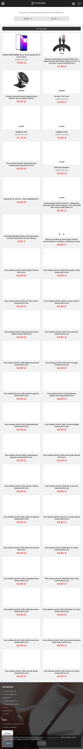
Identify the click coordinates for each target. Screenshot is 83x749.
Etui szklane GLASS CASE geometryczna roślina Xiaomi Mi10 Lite (21, 333)
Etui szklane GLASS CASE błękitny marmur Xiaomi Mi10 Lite (21, 364)
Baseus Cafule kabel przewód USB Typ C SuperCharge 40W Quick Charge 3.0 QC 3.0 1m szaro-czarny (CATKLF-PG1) (62, 61)
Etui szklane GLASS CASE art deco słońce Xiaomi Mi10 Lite (61, 302)
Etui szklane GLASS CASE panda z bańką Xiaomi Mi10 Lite (21, 487)
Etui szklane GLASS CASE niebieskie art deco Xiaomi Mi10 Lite (61, 610)
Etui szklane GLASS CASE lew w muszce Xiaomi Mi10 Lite (61, 487)
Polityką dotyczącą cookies (52, 737)
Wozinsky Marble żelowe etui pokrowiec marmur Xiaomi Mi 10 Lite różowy (21, 237)
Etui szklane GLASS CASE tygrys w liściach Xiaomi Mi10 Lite (21, 518)
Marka (27, 19)
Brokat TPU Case (61, 96)
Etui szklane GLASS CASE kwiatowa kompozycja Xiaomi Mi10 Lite (21, 164)
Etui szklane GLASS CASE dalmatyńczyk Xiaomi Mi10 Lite (21, 425)
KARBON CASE (21, 132)
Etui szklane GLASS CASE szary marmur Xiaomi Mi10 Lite (61, 333)
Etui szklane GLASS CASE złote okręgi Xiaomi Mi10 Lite (62, 364)
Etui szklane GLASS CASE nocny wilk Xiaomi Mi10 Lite (61, 456)
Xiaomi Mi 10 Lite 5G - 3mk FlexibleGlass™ (21, 199)
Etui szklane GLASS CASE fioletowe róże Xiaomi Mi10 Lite (62, 580)
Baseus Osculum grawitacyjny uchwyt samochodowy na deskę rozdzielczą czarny (61, 240)
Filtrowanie (41, 29)
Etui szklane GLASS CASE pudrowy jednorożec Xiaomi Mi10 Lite (61, 395)
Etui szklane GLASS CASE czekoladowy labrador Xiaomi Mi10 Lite (21, 456)
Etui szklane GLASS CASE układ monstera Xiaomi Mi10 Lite (21, 641)
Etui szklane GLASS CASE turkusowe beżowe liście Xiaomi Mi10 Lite (61, 641)
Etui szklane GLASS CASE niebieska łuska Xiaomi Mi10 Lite (21, 610)
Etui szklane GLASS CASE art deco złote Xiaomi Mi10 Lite (21, 302)
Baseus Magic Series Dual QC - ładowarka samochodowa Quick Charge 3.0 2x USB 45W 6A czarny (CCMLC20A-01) (62, 205)
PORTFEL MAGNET (61, 168)
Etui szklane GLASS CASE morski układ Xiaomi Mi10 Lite (21, 672)
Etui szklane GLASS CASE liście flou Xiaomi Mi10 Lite (21, 549)
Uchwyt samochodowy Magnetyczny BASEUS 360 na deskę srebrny (21, 97)
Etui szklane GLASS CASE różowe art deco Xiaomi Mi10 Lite (61, 672)
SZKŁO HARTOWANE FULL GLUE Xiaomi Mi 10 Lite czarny (21, 56)
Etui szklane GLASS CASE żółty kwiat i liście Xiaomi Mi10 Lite (61, 271)
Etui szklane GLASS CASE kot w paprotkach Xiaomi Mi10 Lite (61, 518)
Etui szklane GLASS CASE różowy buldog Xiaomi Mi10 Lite (62, 425)
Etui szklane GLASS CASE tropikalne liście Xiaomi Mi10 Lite (21, 580)
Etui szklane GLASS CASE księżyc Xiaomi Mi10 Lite (21, 271)
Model (54, 19)
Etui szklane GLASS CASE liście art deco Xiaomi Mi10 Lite (61, 549)
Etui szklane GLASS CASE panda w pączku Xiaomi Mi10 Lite (21, 395)
